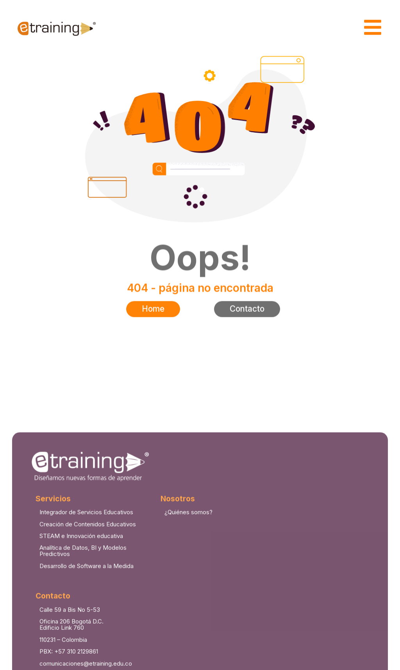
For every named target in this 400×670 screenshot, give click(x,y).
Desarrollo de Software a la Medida (86, 662)
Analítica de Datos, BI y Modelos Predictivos (83, 647)
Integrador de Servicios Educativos (86, 609)
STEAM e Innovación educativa (81, 632)
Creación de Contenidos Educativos (87, 620)
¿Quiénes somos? (188, 609)
